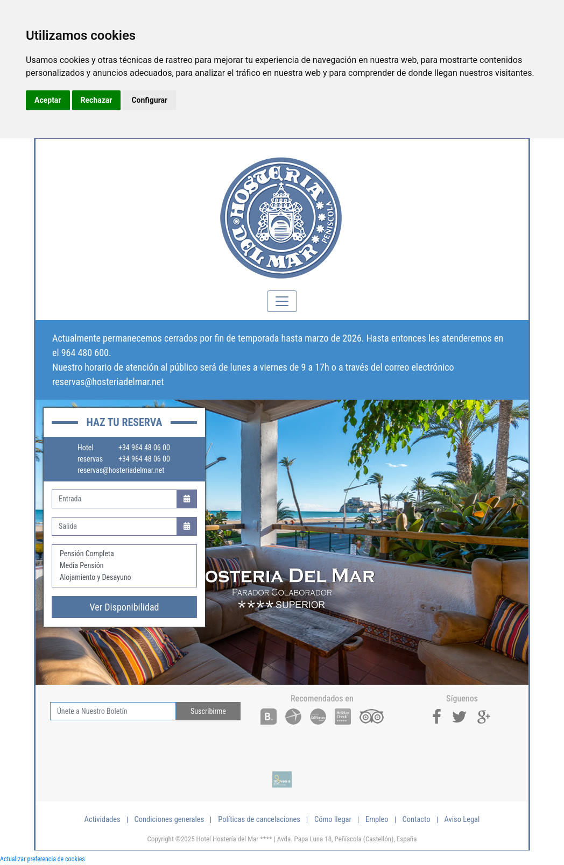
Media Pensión (124, 566)
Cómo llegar (332, 819)
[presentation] (132, 741)
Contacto (417, 819)
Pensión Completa (124, 554)
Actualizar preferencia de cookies (42, 859)
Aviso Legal (462, 819)
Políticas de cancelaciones (259, 819)
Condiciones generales (170, 819)
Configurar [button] (149, 100)
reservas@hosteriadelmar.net (108, 381)
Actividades (102, 819)
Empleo (377, 819)
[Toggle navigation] (282, 301)
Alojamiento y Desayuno (124, 578)
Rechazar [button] (96, 100)
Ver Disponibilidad (124, 607)
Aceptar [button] (47, 100)
